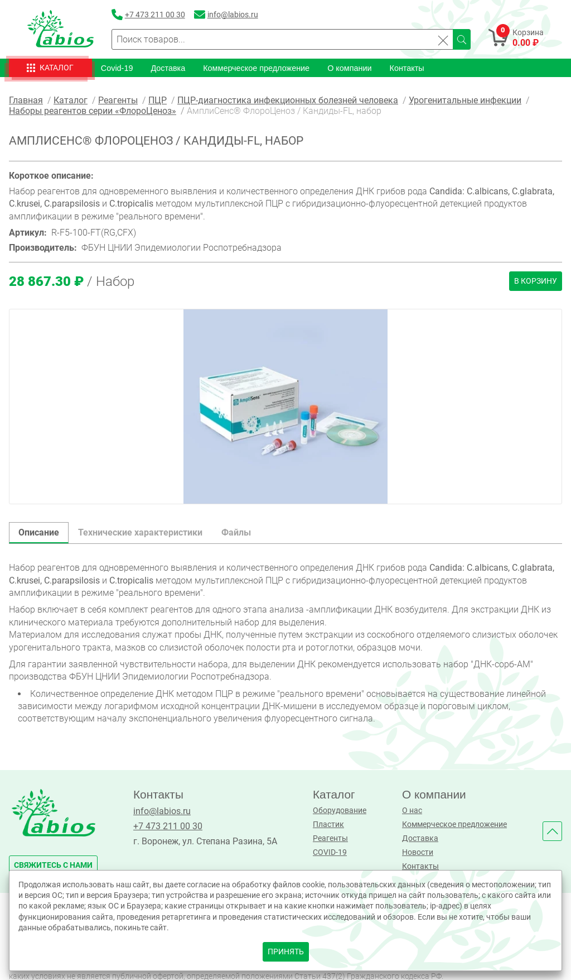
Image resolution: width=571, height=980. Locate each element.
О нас (412, 810)
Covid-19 (117, 68)
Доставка (168, 68)
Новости (417, 852)
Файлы (236, 532)
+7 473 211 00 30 (167, 826)
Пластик (328, 824)
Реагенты (330, 838)
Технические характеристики (140, 532)
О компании (349, 68)
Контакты (407, 68)
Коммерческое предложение (256, 68)
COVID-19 (330, 852)
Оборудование (339, 810)
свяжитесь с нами (53, 865)
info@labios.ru (162, 811)
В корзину (535, 281)
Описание (38, 532)
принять (286, 952)
